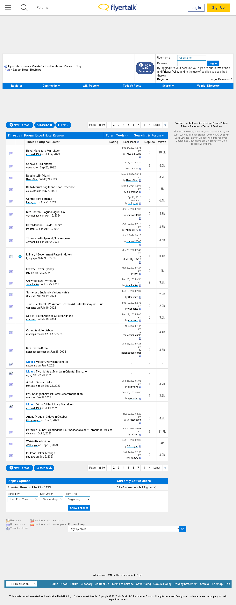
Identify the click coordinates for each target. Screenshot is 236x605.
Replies (149, 142)
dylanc (29, 433)
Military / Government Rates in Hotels (49, 254)
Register (162, 79)
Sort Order (46, 493)
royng (29, 375)
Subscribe (44, 125)
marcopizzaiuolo (35, 334)
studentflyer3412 (132, 259)
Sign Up (218, 8)
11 (143, 124)
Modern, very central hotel (52, 361)
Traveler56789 (133, 154)
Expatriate (31, 365)
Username (163, 57)
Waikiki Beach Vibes (38, 441)
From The (71, 493)
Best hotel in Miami (38, 175)
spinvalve (133, 387)
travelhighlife (33, 386)
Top (227, 584)
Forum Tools (115, 135)
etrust (29, 397)
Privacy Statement (191, 126)
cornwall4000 (33, 154)
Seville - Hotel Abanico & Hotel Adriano (49, 315)
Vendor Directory (208, 85)
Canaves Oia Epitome (39, 164)
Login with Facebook (145, 68)
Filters (63, 125)
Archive (193, 123)
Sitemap (217, 584)
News (64, 584)
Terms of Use (221, 68)
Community (51, 85)
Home (54, 584)
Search (168, 85)
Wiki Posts (91, 85)
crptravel (31, 167)
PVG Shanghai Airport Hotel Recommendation (54, 393)
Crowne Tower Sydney (40, 269)
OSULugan (32, 445)
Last (157, 124)
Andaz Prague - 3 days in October (46, 416)
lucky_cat (31, 202)
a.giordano (32, 191)
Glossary (86, 584)
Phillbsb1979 (33, 229)
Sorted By (14, 493)
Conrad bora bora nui (39, 198)
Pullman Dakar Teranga (40, 453)
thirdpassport (33, 420)
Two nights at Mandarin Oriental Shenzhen (62, 371)
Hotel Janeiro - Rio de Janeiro (44, 225)
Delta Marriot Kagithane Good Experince (50, 187)
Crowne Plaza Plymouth (41, 280)
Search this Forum (147, 135)
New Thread (20, 125)
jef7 (28, 273)
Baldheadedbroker (36, 351)
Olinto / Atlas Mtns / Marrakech (55, 404)
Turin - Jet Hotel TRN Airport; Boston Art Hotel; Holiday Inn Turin (64, 304)
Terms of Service (212, 126)
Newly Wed (32, 179)
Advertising (204, 123)
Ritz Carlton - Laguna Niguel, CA (45, 212)
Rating (113, 142)
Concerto (31, 296)
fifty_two (30, 456)
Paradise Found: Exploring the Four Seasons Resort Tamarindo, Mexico (69, 430)
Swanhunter (32, 284)
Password (163, 63)
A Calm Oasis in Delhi (39, 382)
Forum (74, 584)
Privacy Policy (170, 71)
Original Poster (49, 142)
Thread (31, 142)
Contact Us (181, 123)
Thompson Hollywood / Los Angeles (48, 238)
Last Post (129, 142)
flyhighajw (31, 258)
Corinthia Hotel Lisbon (39, 330)
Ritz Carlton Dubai (37, 348)
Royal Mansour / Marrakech (43, 150)
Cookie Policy (219, 123)
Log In (196, 8)
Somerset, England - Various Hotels (47, 292)
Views (162, 142)
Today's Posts (132, 85)
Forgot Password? (221, 79)
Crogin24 (133, 168)
